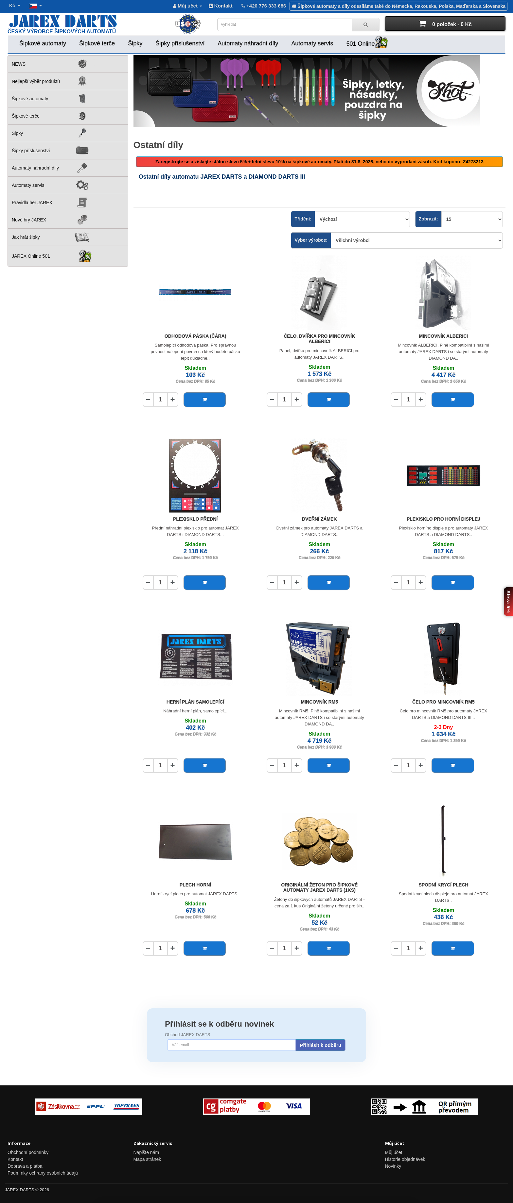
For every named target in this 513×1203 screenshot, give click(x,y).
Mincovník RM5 (319, 702)
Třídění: (302, 218)
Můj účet (393, 1152)
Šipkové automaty (42, 43)
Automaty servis (312, 43)
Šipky (135, 43)
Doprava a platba (25, 1166)
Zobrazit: (428, 218)
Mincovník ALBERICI (443, 336)
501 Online (367, 42)
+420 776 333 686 (263, 5)
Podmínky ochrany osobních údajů (43, 1173)
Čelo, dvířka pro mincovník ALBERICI (319, 338)
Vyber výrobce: (310, 240)
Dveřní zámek (319, 519)
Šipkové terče (97, 43)
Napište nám (146, 1152)
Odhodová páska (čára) (195, 336)
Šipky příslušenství (179, 43)
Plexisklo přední (195, 519)
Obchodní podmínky (28, 1152)
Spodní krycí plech (443, 884)
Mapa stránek (147, 1159)
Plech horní (195, 884)
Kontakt (221, 5)
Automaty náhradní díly (248, 43)
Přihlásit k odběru (320, 1045)
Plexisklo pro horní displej (443, 519)
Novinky (393, 1166)
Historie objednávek (405, 1159)
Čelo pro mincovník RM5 (443, 702)
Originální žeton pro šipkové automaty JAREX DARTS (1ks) (319, 887)
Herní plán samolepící (195, 702)
